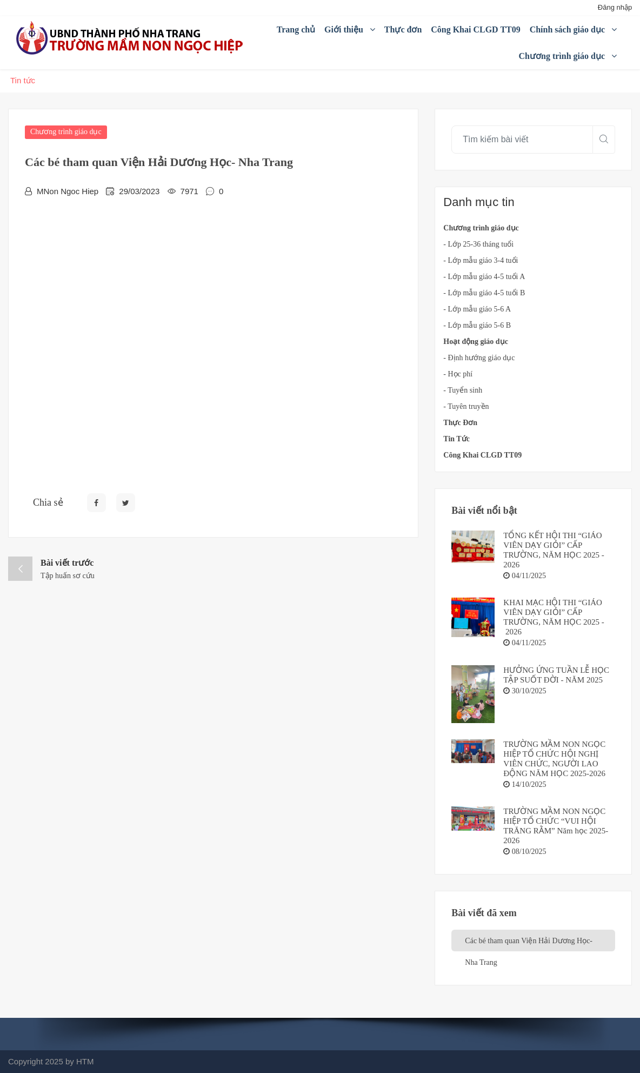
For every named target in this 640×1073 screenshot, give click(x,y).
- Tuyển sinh (462, 390)
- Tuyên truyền (466, 406)
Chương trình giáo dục (66, 132)
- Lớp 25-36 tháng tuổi (478, 244)
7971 (189, 191)
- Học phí (457, 374)
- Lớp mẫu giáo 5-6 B (477, 325)
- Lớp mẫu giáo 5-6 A (477, 309)
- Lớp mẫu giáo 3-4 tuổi (480, 260)
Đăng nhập (615, 7)
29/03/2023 (139, 191)
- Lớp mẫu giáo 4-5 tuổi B (484, 293)
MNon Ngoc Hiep (67, 191)
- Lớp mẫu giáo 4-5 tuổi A (484, 277)
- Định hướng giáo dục (479, 358)
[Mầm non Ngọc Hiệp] (131, 38)
